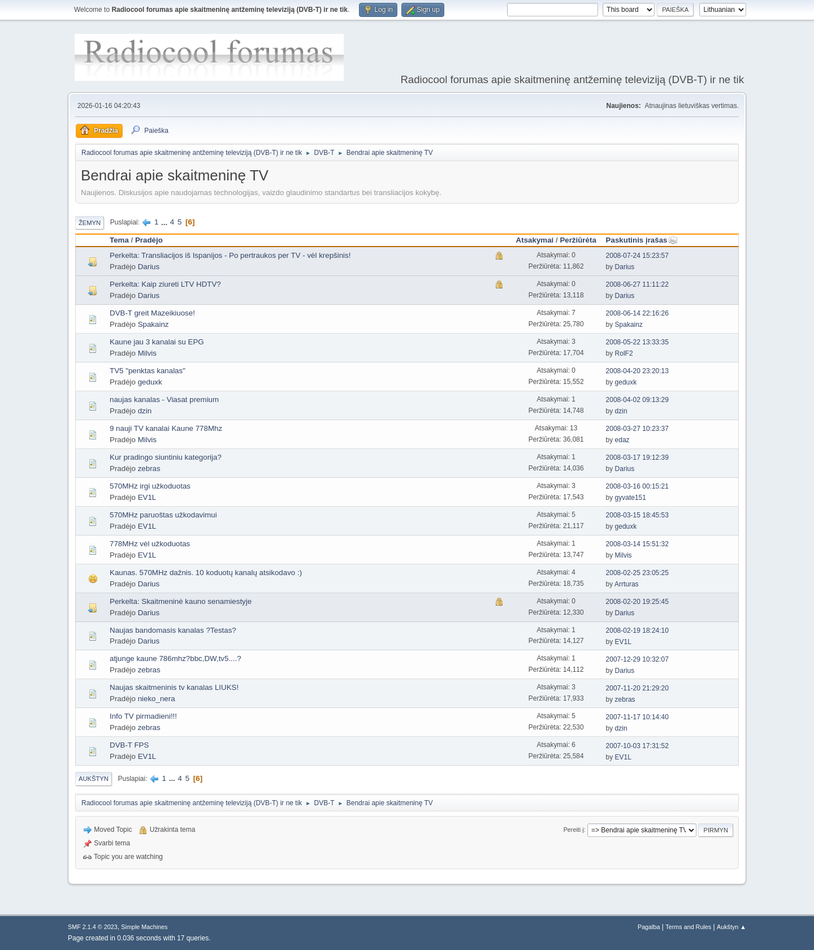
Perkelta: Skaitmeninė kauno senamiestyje (181, 601)
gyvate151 (630, 498)
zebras (149, 468)
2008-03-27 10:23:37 (637, 429)
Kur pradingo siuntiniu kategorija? (166, 457)
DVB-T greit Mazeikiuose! (152, 313)
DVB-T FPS (129, 745)
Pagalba (649, 926)
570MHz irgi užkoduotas (150, 486)
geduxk (150, 382)
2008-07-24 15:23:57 (637, 256)
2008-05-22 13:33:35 (637, 342)
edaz (622, 440)
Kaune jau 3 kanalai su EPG (157, 342)
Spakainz (153, 324)
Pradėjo (149, 240)
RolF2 (624, 353)
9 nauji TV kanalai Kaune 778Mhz (166, 428)
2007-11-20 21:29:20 (637, 688)
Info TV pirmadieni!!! (143, 716)
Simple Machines (144, 926)
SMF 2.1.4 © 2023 (93, 926)
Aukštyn (94, 778)
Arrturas (626, 584)
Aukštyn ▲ (731, 926)
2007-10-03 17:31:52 (637, 746)
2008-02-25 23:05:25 (637, 573)
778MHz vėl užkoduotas (150, 543)
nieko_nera (156, 698)
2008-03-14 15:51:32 (637, 544)
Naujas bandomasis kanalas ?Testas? (173, 630)
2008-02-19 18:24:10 (637, 630)
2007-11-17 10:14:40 (637, 717)
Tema (119, 240)
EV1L (147, 497)
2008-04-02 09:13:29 (637, 400)
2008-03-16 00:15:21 (637, 486)
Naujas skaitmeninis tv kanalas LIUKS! (174, 687)
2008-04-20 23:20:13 (637, 371)
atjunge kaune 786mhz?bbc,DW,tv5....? (175, 658)
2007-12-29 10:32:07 (637, 659)
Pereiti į (574, 829)
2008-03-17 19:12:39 (637, 457)
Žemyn (90, 222)
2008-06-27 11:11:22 (637, 284)
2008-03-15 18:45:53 (637, 515)
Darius (149, 266)
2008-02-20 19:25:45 (637, 602)
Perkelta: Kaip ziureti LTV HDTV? (165, 284)
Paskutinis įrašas (642, 240)
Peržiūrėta (578, 240)
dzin (144, 411)
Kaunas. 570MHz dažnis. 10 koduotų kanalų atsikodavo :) (206, 572)
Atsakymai (535, 240)
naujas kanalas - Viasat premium (164, 399)
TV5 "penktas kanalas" (147, 370)
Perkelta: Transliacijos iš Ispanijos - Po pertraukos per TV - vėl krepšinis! (230, 255)
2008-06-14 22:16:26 (637, 313)
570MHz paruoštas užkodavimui (163, 515)
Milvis (147, 353)
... (165, 222)
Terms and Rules (688, 926)
